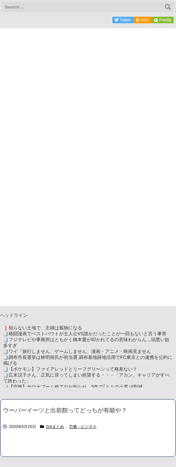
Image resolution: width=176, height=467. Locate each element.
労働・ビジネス (83, 426)
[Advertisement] (88, 260)
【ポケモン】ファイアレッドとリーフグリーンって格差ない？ (73, 369)
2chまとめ (55, 426)
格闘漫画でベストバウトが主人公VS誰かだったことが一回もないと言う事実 (87, 333)
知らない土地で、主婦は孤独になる (45, 327)
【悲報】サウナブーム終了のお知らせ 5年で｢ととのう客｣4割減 (76, 386)
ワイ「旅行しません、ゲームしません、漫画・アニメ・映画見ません (80, 351)
